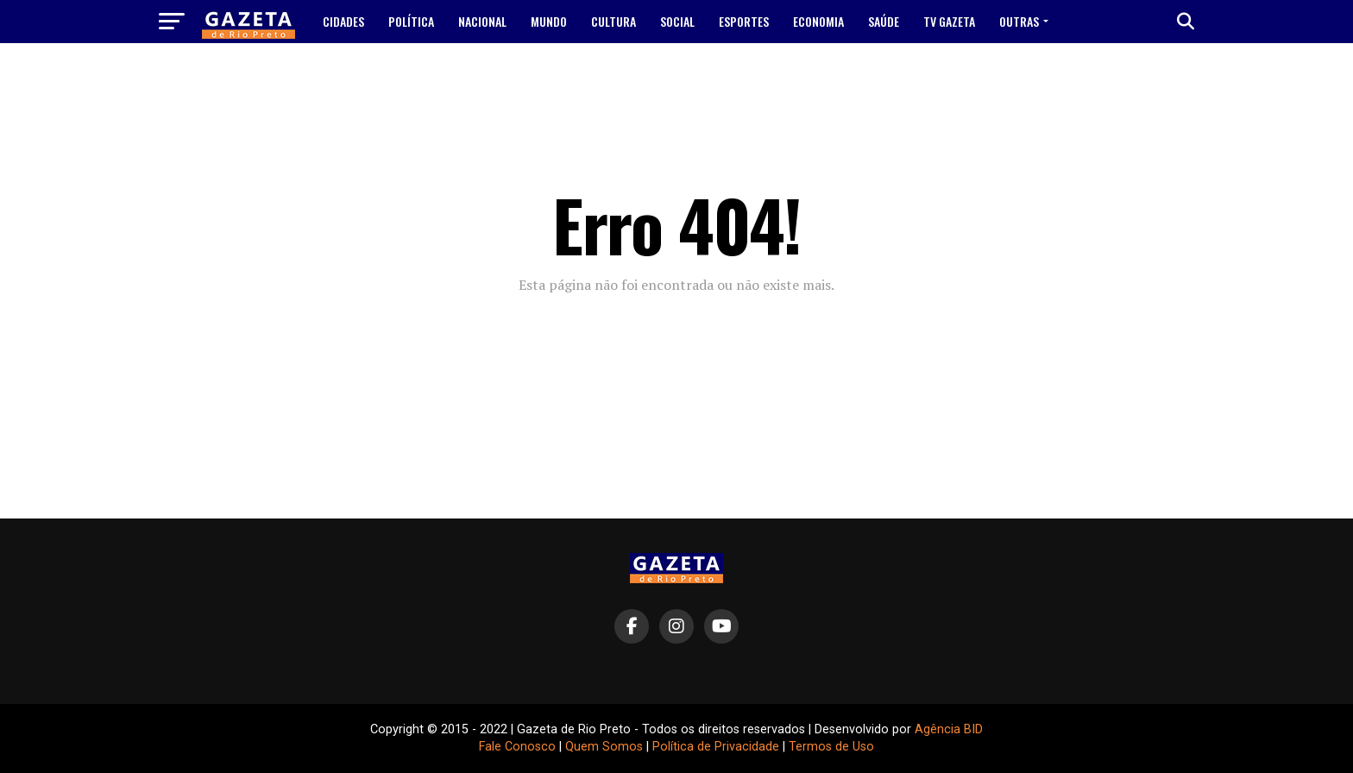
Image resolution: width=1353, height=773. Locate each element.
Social (677, 21)
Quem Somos (604, 746)
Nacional (482, 21)
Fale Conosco (517, 746)
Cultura (613, 21)
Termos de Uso (831, 746)
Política (411, 21)
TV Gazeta (949, 21)
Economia (818, 21)
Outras (1019, 21)
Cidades (343, 21)
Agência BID (949, 729)
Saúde (883, 21)
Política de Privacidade (715, 746)
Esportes (744, 21)
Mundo (549, 21)
